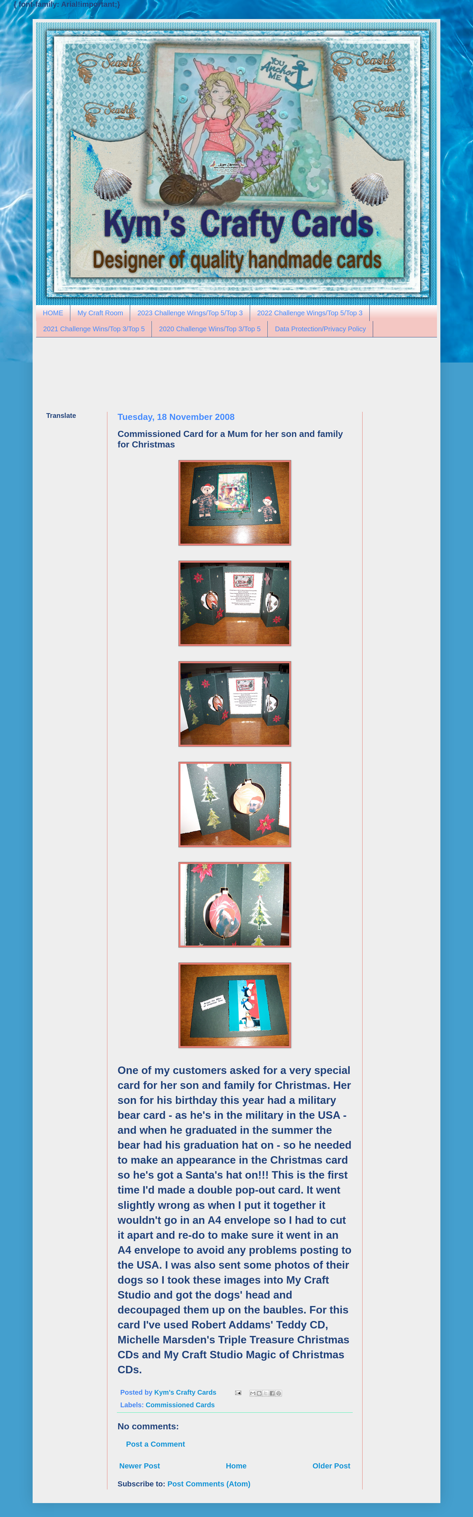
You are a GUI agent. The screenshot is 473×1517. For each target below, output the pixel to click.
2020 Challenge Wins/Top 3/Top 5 (210, 329)
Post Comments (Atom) (209, 1484)
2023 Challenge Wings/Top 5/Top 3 (190, 313)
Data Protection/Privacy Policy (320, 329)
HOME (53, 313)
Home (236, 1466)
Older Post (331, 1466)
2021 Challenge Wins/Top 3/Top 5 (94, 329)
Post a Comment (155, 1444)
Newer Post (139, 1466)
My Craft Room (100, 313)
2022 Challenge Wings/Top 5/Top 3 (310, 313)
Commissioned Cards (180, 1405)
